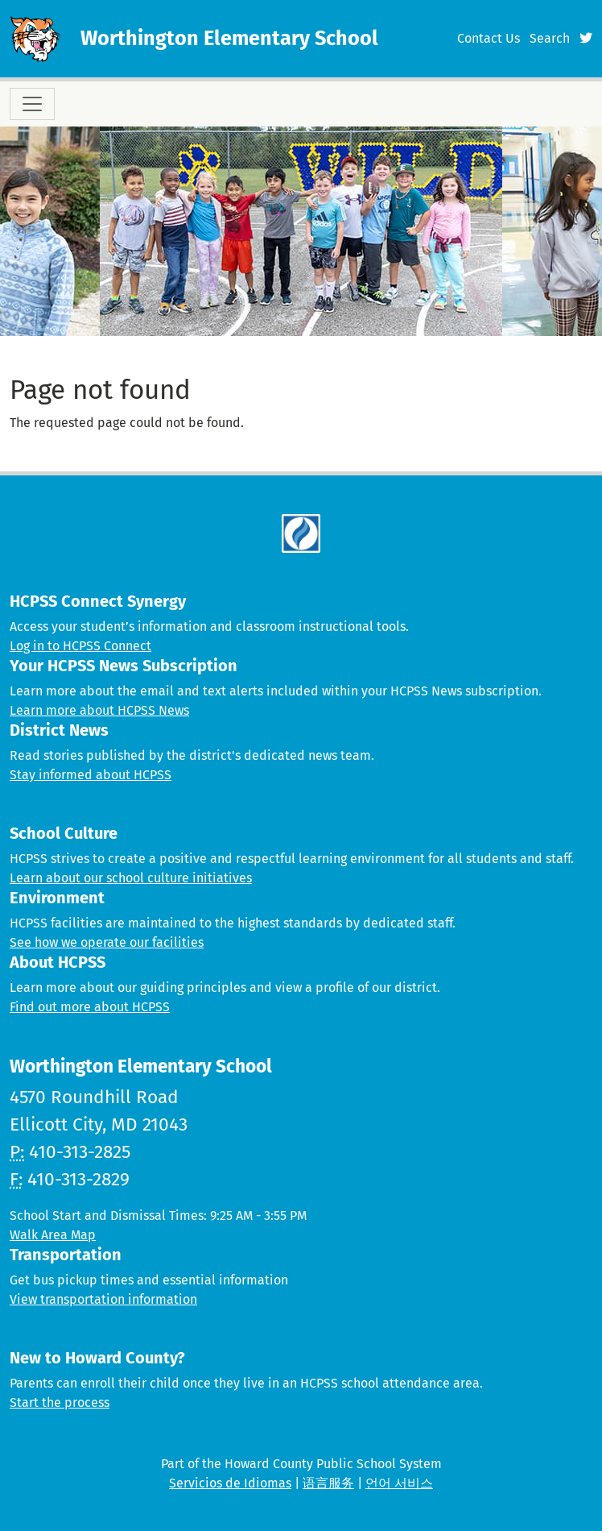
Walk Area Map (53, 1235)
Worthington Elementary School (229, 38)
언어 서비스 (399, 1483)
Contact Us (488, 38)
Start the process (59, 1402)
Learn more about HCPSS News (99, 710)
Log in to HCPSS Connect (80, 645)
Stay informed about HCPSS (90, 774)
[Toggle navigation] (32, 104)
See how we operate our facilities (107, 942)
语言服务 (328, 1483)
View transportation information (103, 1299)
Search (550, 38)
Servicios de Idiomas (230, 1483)
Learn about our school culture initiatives (131, 878)
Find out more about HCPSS (90, 1006)
